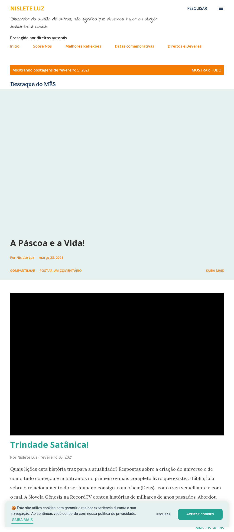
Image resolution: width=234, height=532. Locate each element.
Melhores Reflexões (83, 46)
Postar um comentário (61, 270)
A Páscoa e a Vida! (47, 243)
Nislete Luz (27, 8)
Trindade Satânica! (49, 444)
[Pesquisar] (197, 8)
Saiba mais (215, 270)
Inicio (15, 46)
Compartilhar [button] (22, 270)
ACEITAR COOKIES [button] (200, 514)
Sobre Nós (42, 46)
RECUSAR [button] (163, 514)
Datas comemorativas (134, 46)
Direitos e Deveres (185, 46)
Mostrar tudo (206, 70)
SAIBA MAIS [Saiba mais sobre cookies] (22, 520)
